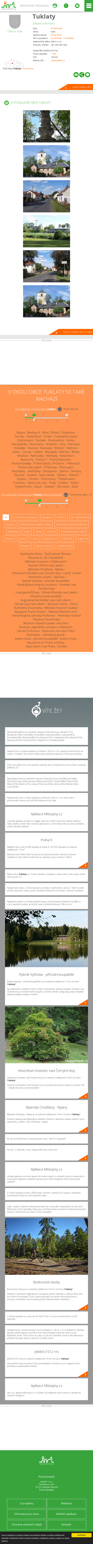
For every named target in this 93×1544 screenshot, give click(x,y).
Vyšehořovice (23, 486)
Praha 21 (41, 459)
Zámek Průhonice (28, 631)
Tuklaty (44, 16)
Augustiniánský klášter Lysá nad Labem (45, 600)
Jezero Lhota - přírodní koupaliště (36, 639)
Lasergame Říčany (27, 592)
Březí (45, 432)
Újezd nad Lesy (37, 483)
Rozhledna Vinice (31, 554)
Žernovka (63, 486)
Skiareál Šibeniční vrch (62, 612)
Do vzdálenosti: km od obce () (31, 494)
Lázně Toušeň (72, 573)
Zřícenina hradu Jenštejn (45, 596)
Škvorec (20, 475)
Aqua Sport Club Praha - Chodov (46, 646)
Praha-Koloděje (21, 463)
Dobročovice (25, 440)
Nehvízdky (37, 456)
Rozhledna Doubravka (28, 608)
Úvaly (52, 483)
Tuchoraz (19, 483)
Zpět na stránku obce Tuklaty (77, 331)
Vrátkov (63, 483)
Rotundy (9, 538)
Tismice (33, 479)
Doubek (41, 440)
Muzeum (25, 545)
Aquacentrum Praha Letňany (45, 642)
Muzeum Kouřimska (46, 619)
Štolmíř (73, 475)
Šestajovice (50, 471)
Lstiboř (38, 452)
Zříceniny (51, 531)
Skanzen (10, 524)
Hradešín (51, 444)
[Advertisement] (46, 363)
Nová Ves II (67, 456)
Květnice (71, 448)
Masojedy (51, 452)
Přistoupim (66, 467)
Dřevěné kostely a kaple (73, 531)
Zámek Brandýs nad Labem (59, 592)
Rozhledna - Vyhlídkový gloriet (46, 635)
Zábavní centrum (43, 545)
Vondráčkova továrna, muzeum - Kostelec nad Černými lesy (46, 586)
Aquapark (47, 517)
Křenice (59, 448)
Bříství (55, 432)
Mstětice (22, 456)
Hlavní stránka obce (82, 87)
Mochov (64, 452)
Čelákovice (68, 432)
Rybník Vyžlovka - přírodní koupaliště (45, 581)
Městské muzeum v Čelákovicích (45, 561)
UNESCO (61, 517)
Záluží (38, 486)
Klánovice (74, 444)
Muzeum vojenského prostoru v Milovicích (45, 627)
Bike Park (67, 538)
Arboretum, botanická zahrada (71, 524)
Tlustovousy (28, 68)
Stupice (21, 479)
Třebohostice (66, 479)
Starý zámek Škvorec (58, 554)
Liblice (16, 452)
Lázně (34, 538)
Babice (20, 432)
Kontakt (66, 1524)
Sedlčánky (34, 471)
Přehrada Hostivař (69, 615)
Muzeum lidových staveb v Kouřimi (46, 623)
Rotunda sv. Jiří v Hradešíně (45, 558)
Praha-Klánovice (60, 459)
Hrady (27, 531)
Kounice (33, 448)
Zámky (38, 531)
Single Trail (82, 538)
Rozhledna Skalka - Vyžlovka (46, 577)
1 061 (53, 53)
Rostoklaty (18, 471)
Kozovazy (46, 448)
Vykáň (74, 483)
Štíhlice (61, 475)
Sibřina (63, 471)
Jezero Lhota (68, 639)
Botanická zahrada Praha (58, 631)
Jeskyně (22, 538)
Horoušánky (19, 444)
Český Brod (56, 35)
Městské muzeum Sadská (61, 608)
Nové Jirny (27, 459)
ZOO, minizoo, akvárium (25, 517)
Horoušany (36, 444)
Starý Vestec (47, 475)
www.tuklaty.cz (58, 60)
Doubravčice (56, 440)
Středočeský (56, 28)
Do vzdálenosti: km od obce (35, 409)
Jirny (62, 444)
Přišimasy (51, 467)
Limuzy (26, 452)
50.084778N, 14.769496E (62, 38)
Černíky (19, 436)
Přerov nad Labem (30, 467)
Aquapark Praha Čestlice (30, 612)
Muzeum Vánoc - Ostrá (62, 604)
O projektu (26, 1503)
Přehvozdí (73, 463)
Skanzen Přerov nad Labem (45, 565)
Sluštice (32, 475)
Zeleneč (49, 486)
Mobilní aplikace (66, 1514)
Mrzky (75, 452)
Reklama (66, 1503)
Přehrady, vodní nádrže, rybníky (35, 524)
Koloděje (19, 448)
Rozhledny (13, 531)
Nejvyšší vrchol (50, 538)
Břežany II (33, 432)
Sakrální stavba (64, 545)
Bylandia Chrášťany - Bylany (45, 569)
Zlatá (75, 486)
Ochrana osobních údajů (27, 1524)
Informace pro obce (26, 1514)
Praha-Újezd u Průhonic (49, 463)
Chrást (47, 436)
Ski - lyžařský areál (80, 517)
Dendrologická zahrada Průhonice (33, 615)
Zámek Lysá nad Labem (29, 604)
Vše (6, 517)
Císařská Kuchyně (65, 436)
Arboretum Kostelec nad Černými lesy (36, 573)
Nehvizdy (52, 456)
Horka (70, 440)
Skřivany (76, 471)
